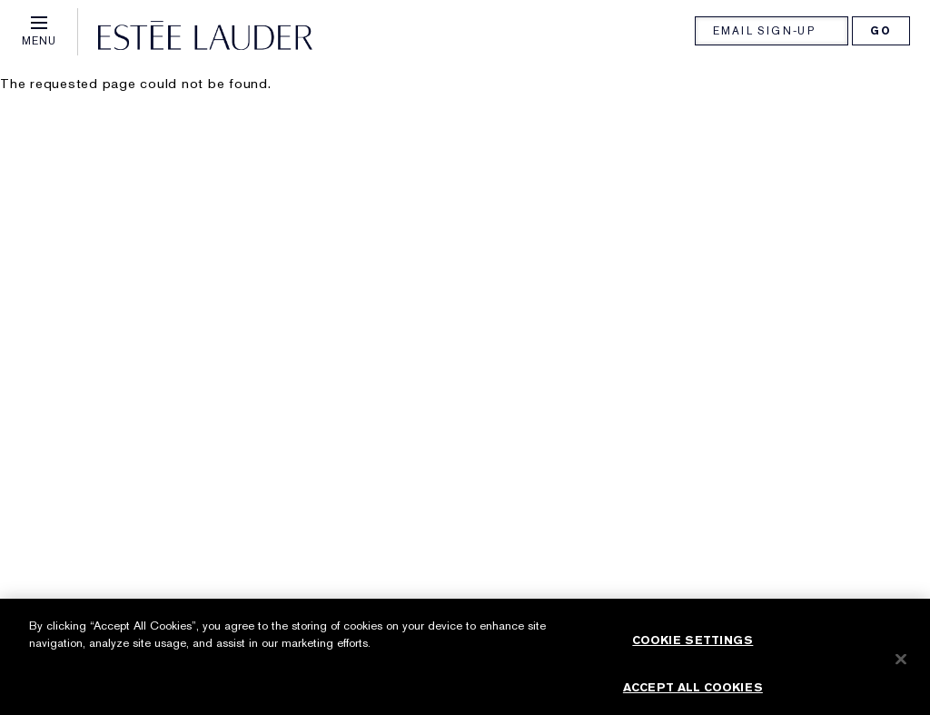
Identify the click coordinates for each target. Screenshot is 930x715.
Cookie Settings (692, 646)
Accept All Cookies (693, 692)
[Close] (901, 665)
